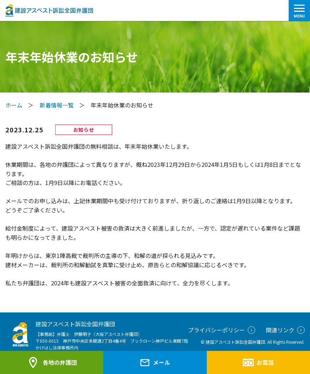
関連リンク (285, 330)
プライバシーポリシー (221, 330)
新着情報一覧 (57, 105)
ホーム (13, 105)
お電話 (258, 362)
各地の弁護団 (51, 362)
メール (155, 362)
